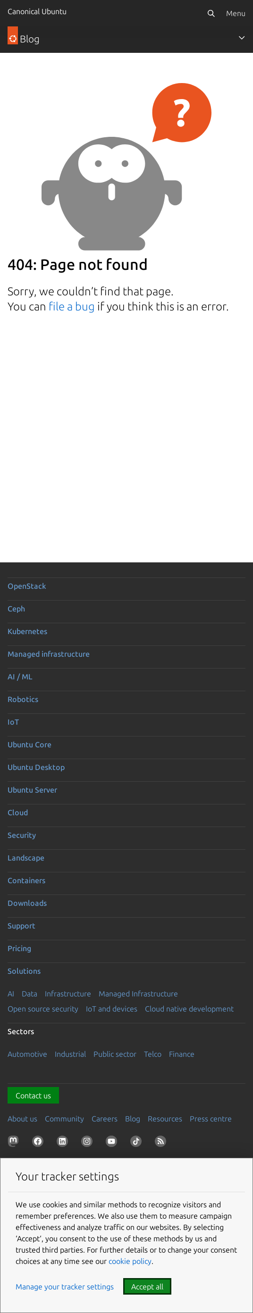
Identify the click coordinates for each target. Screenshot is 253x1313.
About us (22, 1118)
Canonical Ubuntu (37, 11)
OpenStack (27, 586)
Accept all (147, 1286)
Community (64, 1118)
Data (29, 993)
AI (11, 993)
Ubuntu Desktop (36, 767)
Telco (152, 1054)
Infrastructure (68, 993)
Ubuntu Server (32, 790)
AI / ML (20, 676)
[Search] (211, 13)
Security (22, 835)
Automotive (27, 1054)
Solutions (24, 971)
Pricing (19, 948)
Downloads (27, 903)
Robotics (23, 699)
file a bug (72, 306)
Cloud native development (189, 1008)
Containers (26, 880)
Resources (165, 1118)
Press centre (211, 1118)
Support (21, 925)
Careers (105, 1118)
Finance (181, 1054)
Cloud (18, 812)
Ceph (16, 608)
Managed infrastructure (49, 654)
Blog (132, 1118)
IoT (13, 722)
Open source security (43, 1008)
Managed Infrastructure (138, 993)
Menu (235, 13)
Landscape (26, 857)
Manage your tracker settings (65, 1286)
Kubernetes (27, 631)
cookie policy (130, 1261)
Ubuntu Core (29, 744)
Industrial (70, 1054)
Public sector (114, 1054)
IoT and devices (111, 1008)
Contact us (33, 1095)
